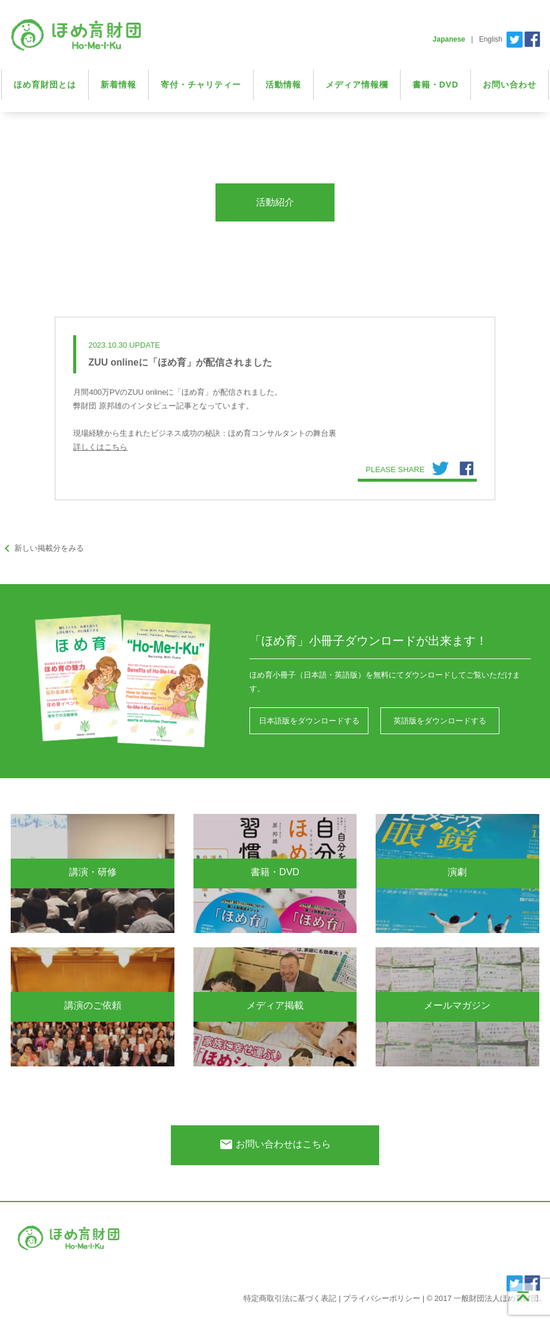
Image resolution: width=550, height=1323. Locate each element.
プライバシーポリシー (381, 1298)
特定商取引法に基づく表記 (289, 1298)
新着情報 (118, 84)
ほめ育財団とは (45, 84)
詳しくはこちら (100, 446)
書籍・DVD (435, 84)
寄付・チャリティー (201, 84)
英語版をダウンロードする (439, 720)
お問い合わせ (509, 84)
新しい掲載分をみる (42, 548)
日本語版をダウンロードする (309, 720)
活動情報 (283, 84)
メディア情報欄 (357, 84)
